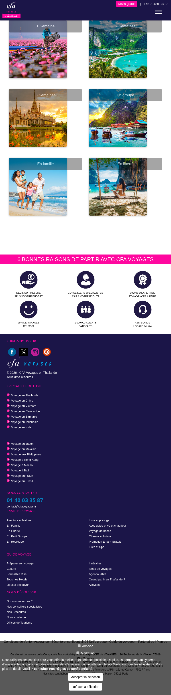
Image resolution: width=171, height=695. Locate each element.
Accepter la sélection (85, 677)
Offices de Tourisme (19, 622)
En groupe (125, 95)
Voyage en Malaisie (23, 449)
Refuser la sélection (85, 687)
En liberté (126, 164)
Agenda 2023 (97, 574)
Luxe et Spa (96, 547)
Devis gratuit (126, 4)
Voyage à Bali (20, 470)
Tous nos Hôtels (17, 579)
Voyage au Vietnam (23, 406)
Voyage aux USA (22, 475)
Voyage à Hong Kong (25, 459)
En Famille (13, 525)
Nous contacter (16, 617)
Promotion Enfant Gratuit (105, 541)
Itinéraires (95, 563)
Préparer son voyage (20, 563)
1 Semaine (46, 26)
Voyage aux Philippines (26, 454)
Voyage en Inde (21, 427)
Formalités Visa (16, 574)
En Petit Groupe (17, 536)
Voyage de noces (100, 531)
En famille (45, 164)
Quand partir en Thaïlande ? (107, 579)
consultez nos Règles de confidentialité (63, 669)
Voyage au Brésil (22, 481)
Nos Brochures (16, 612)
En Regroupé (15, 541)
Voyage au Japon (22, 443)
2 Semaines (126, 26)
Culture (11, 568)
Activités (94, 584)
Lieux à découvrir (18, 584)
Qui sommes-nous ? (20, 601)
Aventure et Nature (19, 520)
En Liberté (13, 531)
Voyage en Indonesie (24, 422)
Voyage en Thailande (24, 395)
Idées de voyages (100, 568)
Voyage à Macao (22, 465)
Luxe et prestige (99, 520)
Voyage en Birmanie (24, 416)
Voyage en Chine (22, 400)
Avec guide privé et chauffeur (107, 525)
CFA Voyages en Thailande (38, 372)
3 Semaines (46, 95)
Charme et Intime (100, 536)
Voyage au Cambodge (25, 411)
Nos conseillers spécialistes (24, 606)
